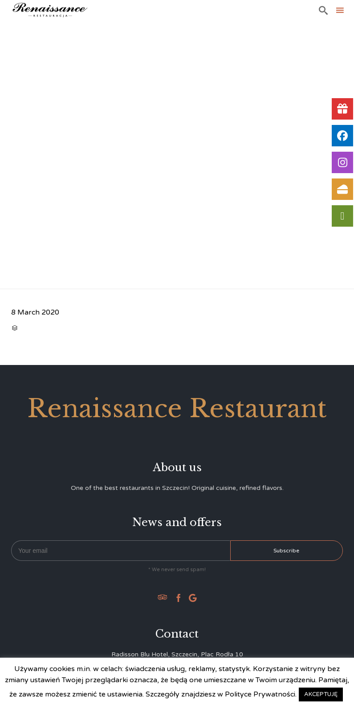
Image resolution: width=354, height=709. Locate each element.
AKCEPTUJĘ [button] (321, 694)
